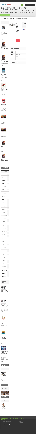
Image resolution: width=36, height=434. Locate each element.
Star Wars (3, 174)
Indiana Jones (5, 215)
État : (16, 32)
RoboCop (4, 254)
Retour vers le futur (4, 252)
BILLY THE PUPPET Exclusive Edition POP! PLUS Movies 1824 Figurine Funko (4, 305)
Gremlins (4, 212)
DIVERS (3, 183)
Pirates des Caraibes (4, 248)
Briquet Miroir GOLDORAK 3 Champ (4, 147)
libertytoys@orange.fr (8, 427)
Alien (3, 202)
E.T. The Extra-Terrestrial (4, 209)
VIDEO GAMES (4, 273)
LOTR (3, 176)
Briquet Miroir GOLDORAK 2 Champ (4, 61)
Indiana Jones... (3, 408)
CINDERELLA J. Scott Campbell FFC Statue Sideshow (4, 74)
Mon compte (21, 418)
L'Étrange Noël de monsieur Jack (4, 231)
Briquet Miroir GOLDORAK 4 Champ (4, 48)
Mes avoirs (20, 421)
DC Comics (3, 264)
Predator (4, 250)
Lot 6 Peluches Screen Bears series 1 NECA (4, 377)
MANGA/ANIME (4, 266)
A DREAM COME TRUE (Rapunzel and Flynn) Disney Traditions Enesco (4, 337)
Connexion (32, 0)
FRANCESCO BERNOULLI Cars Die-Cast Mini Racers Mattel (4, 90)
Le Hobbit (3, 190)
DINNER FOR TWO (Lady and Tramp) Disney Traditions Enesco (4, 322)
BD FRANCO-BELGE (4, 181)
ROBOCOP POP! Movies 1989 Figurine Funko (4, 291)
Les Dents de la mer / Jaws (4, 234)
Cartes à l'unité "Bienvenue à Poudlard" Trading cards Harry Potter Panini (4, 33)
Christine (4, 206)
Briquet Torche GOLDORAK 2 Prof (4, 133)
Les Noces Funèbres (4, 241)
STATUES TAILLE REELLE (4, 187)
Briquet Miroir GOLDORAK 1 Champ (4, 160)
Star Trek (4, 257)
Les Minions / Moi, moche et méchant (4, 237)
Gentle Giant (4, 218)
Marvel (3, 177)
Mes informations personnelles (23, 423)
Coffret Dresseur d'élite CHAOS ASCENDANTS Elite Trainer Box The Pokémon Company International (4, 353)
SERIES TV (3, 199)
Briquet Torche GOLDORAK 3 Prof (4, 120)
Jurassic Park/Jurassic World (4, 223)
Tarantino (4, 260)
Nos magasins (4, 388)
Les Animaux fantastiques (4, 193)
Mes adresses (21, 422)
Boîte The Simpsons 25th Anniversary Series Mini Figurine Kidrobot (4, 105)
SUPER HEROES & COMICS (4, 277)
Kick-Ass (4, 225)
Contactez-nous (28, 0)
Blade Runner (5, 205)
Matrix (3, 244)
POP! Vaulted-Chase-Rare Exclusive (4, 196)
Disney (3, 189)
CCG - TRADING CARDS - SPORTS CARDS (4, 269)
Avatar (4, 203)
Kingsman (4, 228)
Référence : (17, 30)
